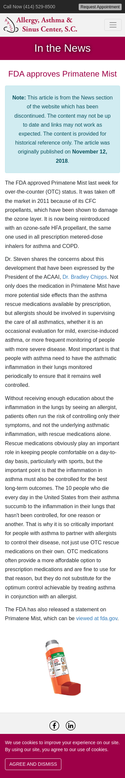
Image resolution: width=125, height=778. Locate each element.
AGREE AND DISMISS (33, 764)
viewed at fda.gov (96, 618)
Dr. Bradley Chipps (85, 277)
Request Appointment (100, 7)
